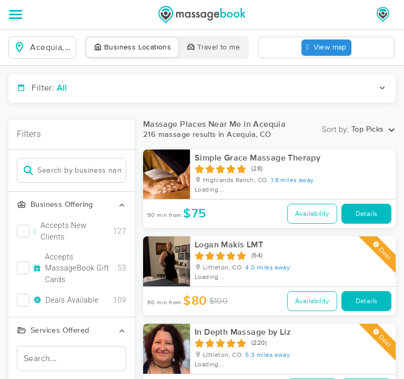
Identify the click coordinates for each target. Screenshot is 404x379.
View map (326, 48)
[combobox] (51, 47)
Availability (312, 214)
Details (367, 214)
